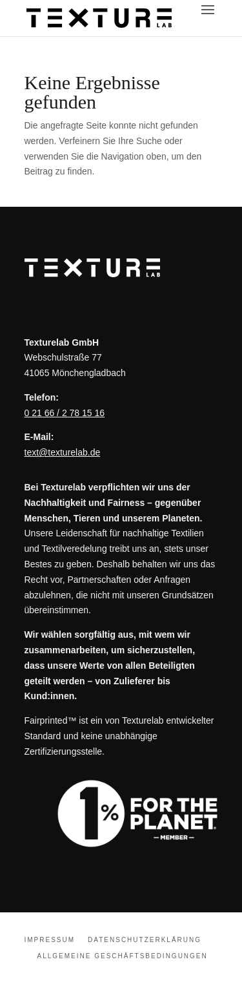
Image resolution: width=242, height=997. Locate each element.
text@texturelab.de (63, 452)
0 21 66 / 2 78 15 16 (65, 413)
